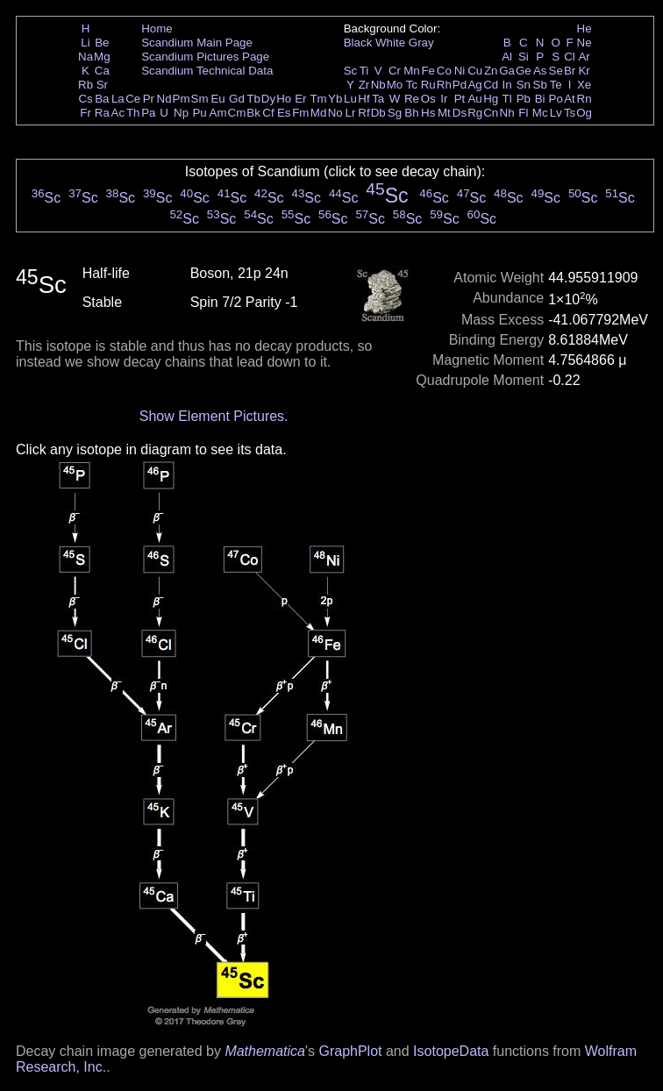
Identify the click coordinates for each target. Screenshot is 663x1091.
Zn (491, 70)
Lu (350, 98)
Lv (556, 112)
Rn (584, 98)
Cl (569, 56)
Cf (268, 112)
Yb (335, 98)
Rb (85, 84)
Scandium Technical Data (207, 70)
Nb (378, 84)
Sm (200, 98)
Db (378, 112)
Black (358, 42)
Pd (460, 84)
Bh (411, 112)
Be (102, 42)
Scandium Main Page (197, 42)
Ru (428, 84)
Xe (584, 84)
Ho (283, 98)
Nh (507, 112)
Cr (395, 70)
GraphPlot (349, 1051)
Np (181, 112)
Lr (351, 112)
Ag (474, 84)
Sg (395, 112)
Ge (523, 70)
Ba (102, 98)
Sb (540, 84)
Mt (444, 112)
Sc (351, 70)
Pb (524, 98)
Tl (507, 98)
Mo (395, 84)
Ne (584, 42)
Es (284, 112)
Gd (237, 98)
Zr (364, 84)
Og (584, 112)
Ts (569, 112)
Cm (237, 112)
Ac (118, 112)
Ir (443, 98)
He (584, 28)
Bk (253, 112)
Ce (132, 98)
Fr (85, 112)
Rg (474, 112)
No (335, 112)
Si (523, 56)
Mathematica (265, 1051)
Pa (148, 112)
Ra (102, 112)
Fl (523, 112)
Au (474, 98)
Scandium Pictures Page (205, 56)
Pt (460, 98)
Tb (253, 98)
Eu (217, 98)
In (507, 84)
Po (556, 98)
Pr (148, 98)
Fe (428, 70)
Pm (181, 98)
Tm (318, 98)
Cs (85, 98)
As (540, 70)
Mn (411, 70)
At (569, 98)
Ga (507, 70)
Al (507, 56)
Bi (540, 98)
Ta (378, 98)
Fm (300, 112)
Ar (583, 56)
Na (85, 56)
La (118, 98)
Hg (490, 98)
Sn (524, 84)
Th (133, 112)
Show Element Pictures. (214, 416)
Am (218, 112)
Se (556, 70)
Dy (268, 98)
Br (569, 70)
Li (85, 42)
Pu (199, 112)
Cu (474, 70)
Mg (102, 56)
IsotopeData (450, 1051)
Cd (490, 84)
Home (157, 28)
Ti (364, 70)
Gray (421, 42)
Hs (428, 112)
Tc (411, 84)
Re (411, 98)
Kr (583, 70)
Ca (102, 70)
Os (428, 98)
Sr (102, 84)
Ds (460, 112)
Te (556, 84)
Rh (444, 84)
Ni (460, 70)
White (390, 42)
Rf (363, 112)
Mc (540, 112)
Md (318, 112)
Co (444, 70)
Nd (164, 98)
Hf (363, 98)
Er (300, 98)
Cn (490, 112)
